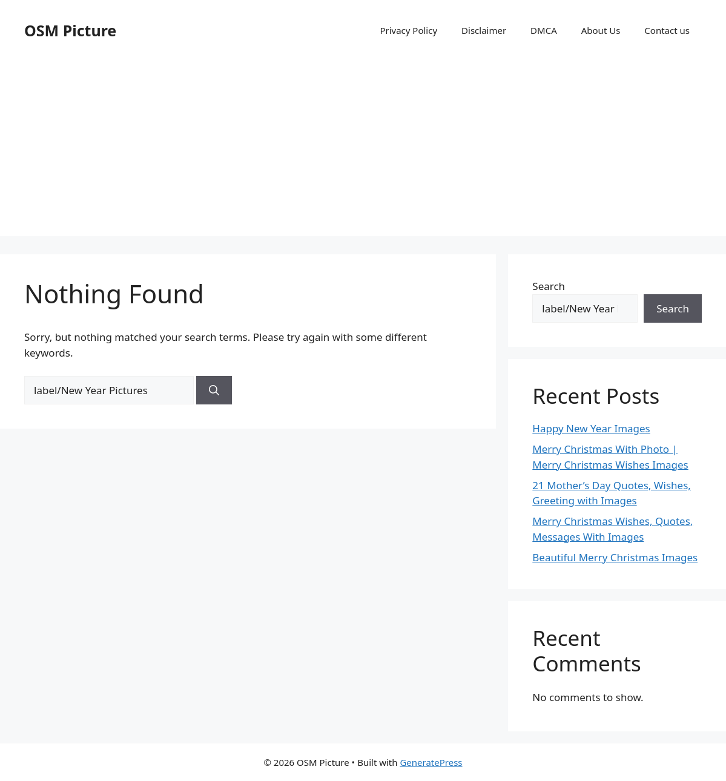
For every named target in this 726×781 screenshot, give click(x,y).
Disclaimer (483, 30)
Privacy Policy (408, 30)
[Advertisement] (363, 151)
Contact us (667, 30)
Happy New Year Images (591, 428)
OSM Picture (70, 30)
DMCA (543, 30)
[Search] (214, 390)
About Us (601, 30)
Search (548, 286)
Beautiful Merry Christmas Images (615, 557)
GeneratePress (431, 762)
